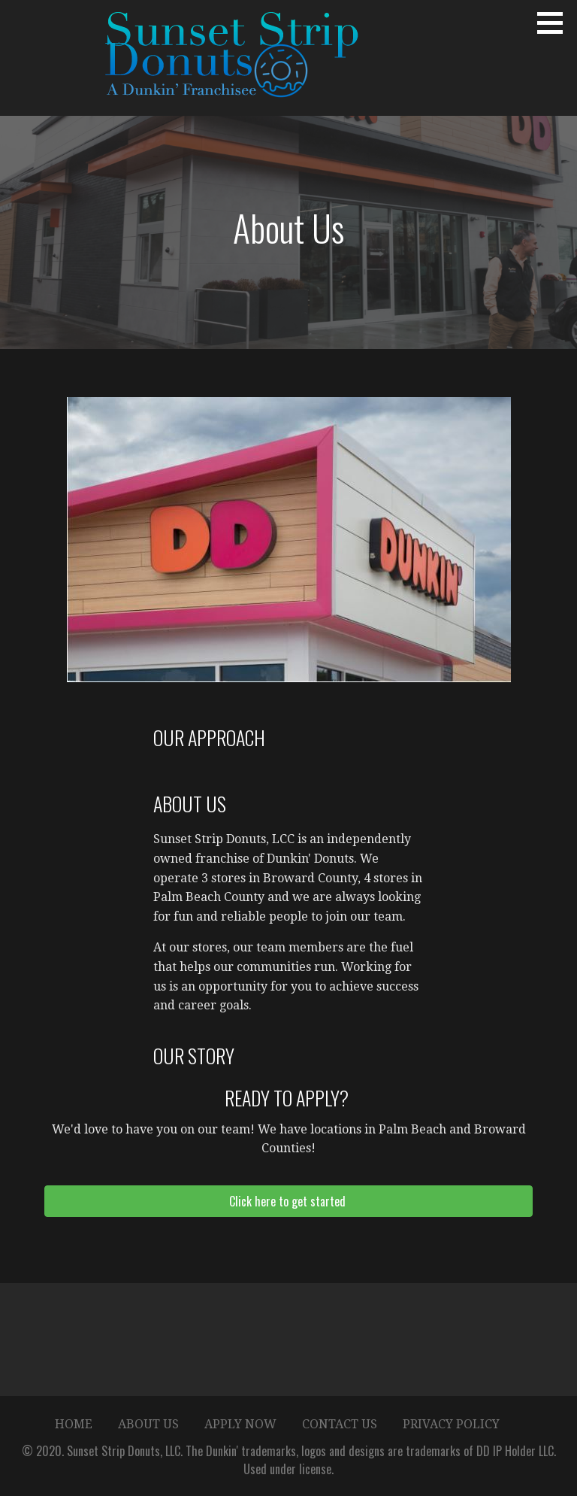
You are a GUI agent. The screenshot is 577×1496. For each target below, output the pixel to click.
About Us (148, 1424)
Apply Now (240, 1424)
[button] (555, 22)
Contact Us (339, 1424)
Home (73, 1424)
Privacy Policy (451, 1424)
